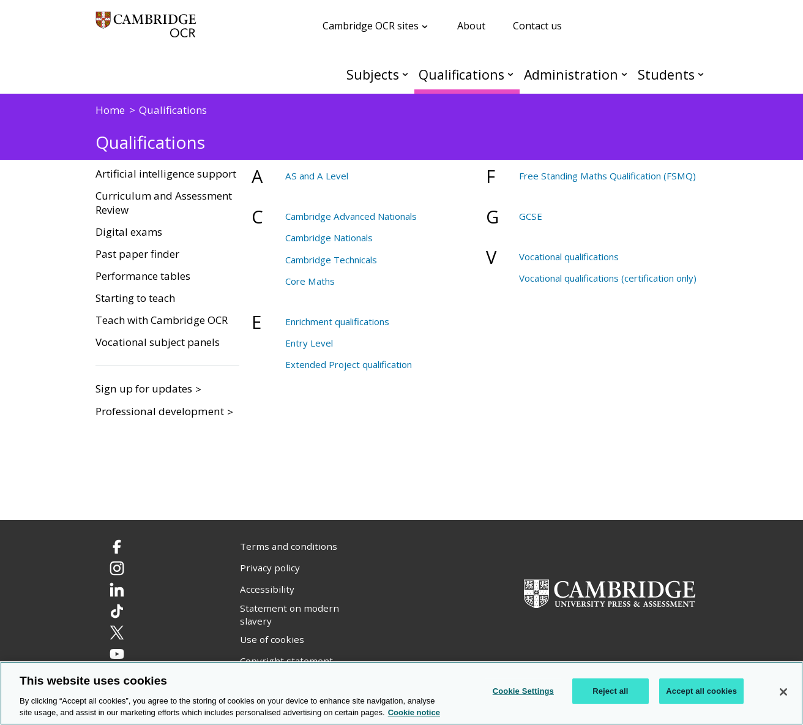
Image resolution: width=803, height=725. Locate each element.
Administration (571, 74)
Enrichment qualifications (337, 321)
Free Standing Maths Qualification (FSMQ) (607, 176)
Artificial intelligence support (165, 174)
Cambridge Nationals (329, 237)
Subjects (372, 74)
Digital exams (128, 232)
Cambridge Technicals (331, 260)
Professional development (159, 411)
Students (666, 74)
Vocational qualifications (569, 256)
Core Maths (310, 281)
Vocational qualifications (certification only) (608, 278)
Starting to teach (135, 298)
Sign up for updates (143, 388)
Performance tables (142, 276)
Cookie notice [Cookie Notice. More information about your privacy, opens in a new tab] (414, 712)
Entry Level (309, 343)
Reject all (610, 691)
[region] (401, 693)
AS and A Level (316, 176)
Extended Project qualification (348, 364)
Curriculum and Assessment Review (163, 203)
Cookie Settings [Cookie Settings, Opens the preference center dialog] (523, 691)
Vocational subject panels (157, 342)
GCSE (530, 216)
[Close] (783, 691)
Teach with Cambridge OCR (161, 320)
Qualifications (461, 74)
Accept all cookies (701, 691)
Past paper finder (137, 254)
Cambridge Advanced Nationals (351, 216)
